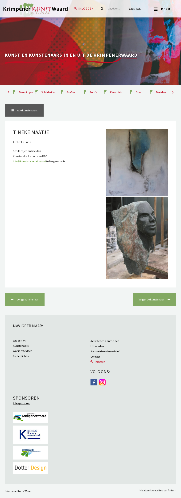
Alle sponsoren (21, 403)
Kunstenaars (21, 345)
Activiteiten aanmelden (104, 341)
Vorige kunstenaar (27, 299)
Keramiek (116, 92)
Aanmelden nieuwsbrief (104, 351)
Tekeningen (26, 92)
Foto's (93, 92)
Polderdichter (21, 356)
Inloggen (86, 9)
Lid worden (97, 346)
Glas (138, 92)
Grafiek (70, 92)
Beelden (161, 92)
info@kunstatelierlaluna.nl (29, 161)
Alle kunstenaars (27, 110)
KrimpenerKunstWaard (19, 491)
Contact (136, 9)
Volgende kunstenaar (152, 299)
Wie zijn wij (19, 340)
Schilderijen (48, 92)
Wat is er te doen (22, 351)
